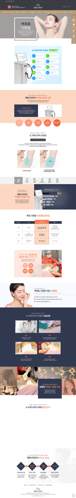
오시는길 (73, 31)
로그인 (74, 14)
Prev (5, 6)
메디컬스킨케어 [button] (54, 12)
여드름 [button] (60, 12)
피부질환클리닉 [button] (32, 12)
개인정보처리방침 (32, 485)
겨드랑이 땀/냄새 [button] (46, 12)
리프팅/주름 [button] (11, 12)
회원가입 (73, 16)
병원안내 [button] (6, 12)
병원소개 (25, 485)
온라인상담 (73, 20)
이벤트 (74, 36)
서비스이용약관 (40, 485)
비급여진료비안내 (48, 485)
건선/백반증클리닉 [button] (24, 12)
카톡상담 (73, 25)
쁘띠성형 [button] (65, 12)
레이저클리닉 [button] (39, 12)
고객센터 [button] (70, 12)
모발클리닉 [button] (17, 12)
